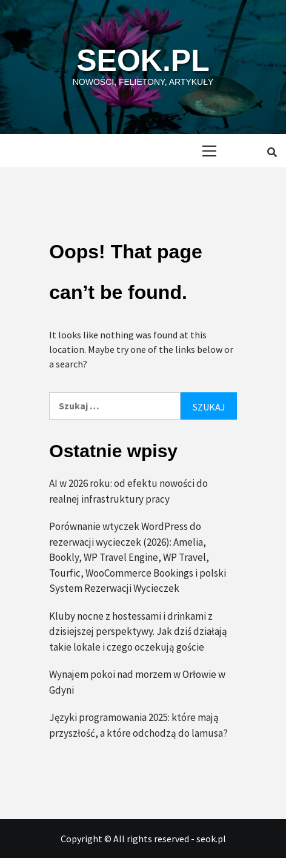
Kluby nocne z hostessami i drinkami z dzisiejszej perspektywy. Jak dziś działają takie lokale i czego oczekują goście (138, 631)
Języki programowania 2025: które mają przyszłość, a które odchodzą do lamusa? (138, 725)
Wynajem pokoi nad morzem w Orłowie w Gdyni (137, 682)
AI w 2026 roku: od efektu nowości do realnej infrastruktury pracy (128, 491)
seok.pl (142, 61)
